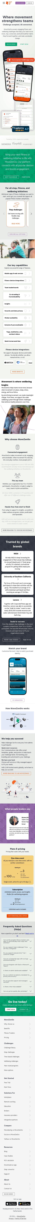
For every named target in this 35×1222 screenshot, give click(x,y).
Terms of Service (20, 1219)
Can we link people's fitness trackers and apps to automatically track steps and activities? (17, 941)
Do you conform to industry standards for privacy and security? (17, 976)
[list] (17, 1031)
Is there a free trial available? (17, 986)
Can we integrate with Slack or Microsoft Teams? (17, 965)
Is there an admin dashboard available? (17, 970)
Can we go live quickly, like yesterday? (17, 991)
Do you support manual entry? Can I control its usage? (17, 954)
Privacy (11, 1219)
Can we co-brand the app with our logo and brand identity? (17, 959)
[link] (17, 1024)
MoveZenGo (21, 1216)
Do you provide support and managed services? (17, 981)
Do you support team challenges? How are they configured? (17, 948)
